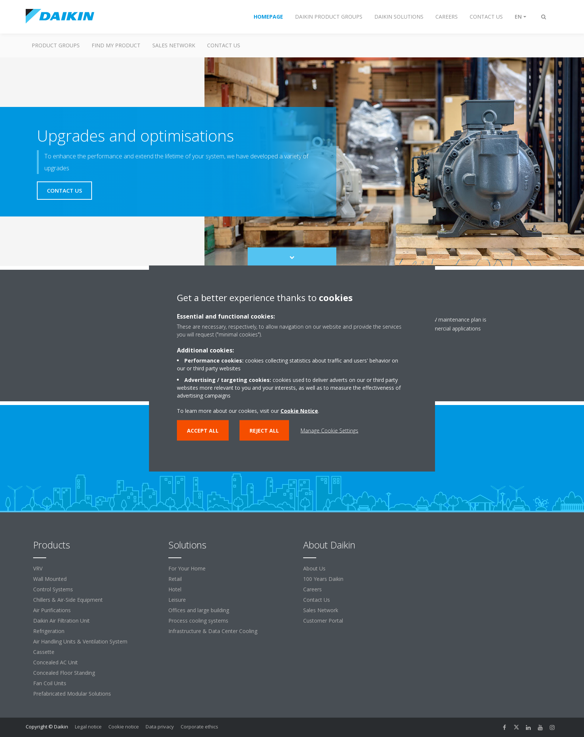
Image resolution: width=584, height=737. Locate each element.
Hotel (174, 589)
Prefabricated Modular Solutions (72, 693)
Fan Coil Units (49, 683)
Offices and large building (198, 610)
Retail (175, 578)
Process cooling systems (198, 620)
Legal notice (88, 726)
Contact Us (316, 599)
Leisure (177, 599)
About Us (314, 568)
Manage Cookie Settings (329, 430)
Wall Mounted (50, 578)
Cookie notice (123, 726)
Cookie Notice (299, 410)
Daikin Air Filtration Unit (61, 620)
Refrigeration (48, 631)
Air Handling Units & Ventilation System (80, 641)
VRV (37, 568)
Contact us (223, 45)
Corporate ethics (199, 726)
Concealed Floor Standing (64, 672)
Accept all (203, 430)
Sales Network (173, 45)
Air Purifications (52, 610)
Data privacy (160, 726)
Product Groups (56, 45)
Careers (312, 589)
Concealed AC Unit (55, 662)
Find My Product (116, 45)
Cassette (43, 651)
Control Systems (53, 589)
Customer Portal (323, 620)
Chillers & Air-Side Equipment (68, 599)
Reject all (264, 430)
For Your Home (187, 568)
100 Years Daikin (323, 578)
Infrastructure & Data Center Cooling (212, 631)
